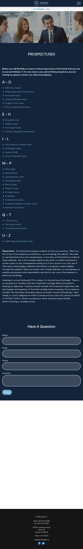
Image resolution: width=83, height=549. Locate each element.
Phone (5, 360)
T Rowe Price (11, 220)
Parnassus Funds (13, 180)
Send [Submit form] (7, 392)
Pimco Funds (11, 184)
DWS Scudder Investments (17, 107)
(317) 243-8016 (44, 521)
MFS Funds (10, 169)
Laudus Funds (11, 152)
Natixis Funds (11, 173)
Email (4, 347)
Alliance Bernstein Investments (19, 91)
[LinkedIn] (43, 543)
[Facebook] (39, 543)
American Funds (12, 95)
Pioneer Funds (11, 188)
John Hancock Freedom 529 (18, 144)
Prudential (10, 196)
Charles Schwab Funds (15, 99)
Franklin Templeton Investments (20, 131)
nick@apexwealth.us (41, 540)
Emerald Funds (12, 120)
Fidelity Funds (11, 124)
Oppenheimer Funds (14, 177)
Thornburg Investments (16, 228)
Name (5, 335)
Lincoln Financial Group (16, 156)
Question (6, 373)
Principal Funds (12, 192)
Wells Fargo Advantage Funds (19, 241)
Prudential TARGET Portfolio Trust (21, 203)
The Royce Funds (13, 224)
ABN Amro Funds (13, 88)
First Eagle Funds (13, 127)
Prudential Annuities (14, 200)
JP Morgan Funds (13, 148)
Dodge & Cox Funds (14, 103)
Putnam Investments (14, 207)
